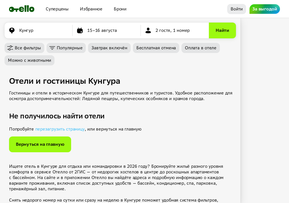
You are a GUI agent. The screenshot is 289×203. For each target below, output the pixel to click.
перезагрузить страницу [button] (60, 129)
